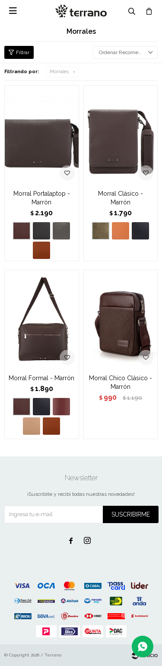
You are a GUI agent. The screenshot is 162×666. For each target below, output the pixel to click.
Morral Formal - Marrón (41, 378)
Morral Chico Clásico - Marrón (120, 382)
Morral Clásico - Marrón (120, 198)
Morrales (59, 71)
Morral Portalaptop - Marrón (41, 198)
